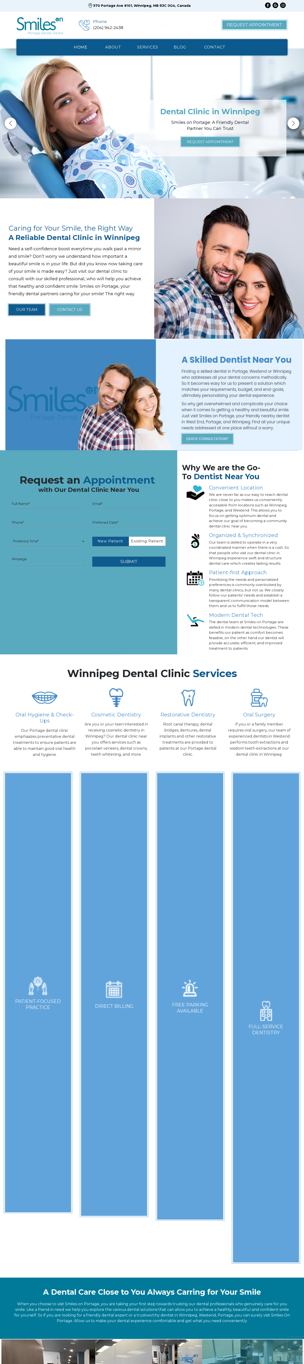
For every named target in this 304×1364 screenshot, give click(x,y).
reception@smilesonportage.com (260, 1250)
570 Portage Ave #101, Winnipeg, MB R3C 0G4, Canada (140, 6)
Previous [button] (10, 123)
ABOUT (113, 47)
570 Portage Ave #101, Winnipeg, (262, 1277)
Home (99, 1351)
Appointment (173, 1351)
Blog (147, 1351)
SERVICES (147, 47)
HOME (80, 47)
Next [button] (293, 123)
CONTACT (215, 47)
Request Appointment (254, 24)
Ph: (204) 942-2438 (245, 1220)
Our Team (124, 1351)
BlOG (180, 47)
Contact (203, 1351)
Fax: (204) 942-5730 (246, 1226)
